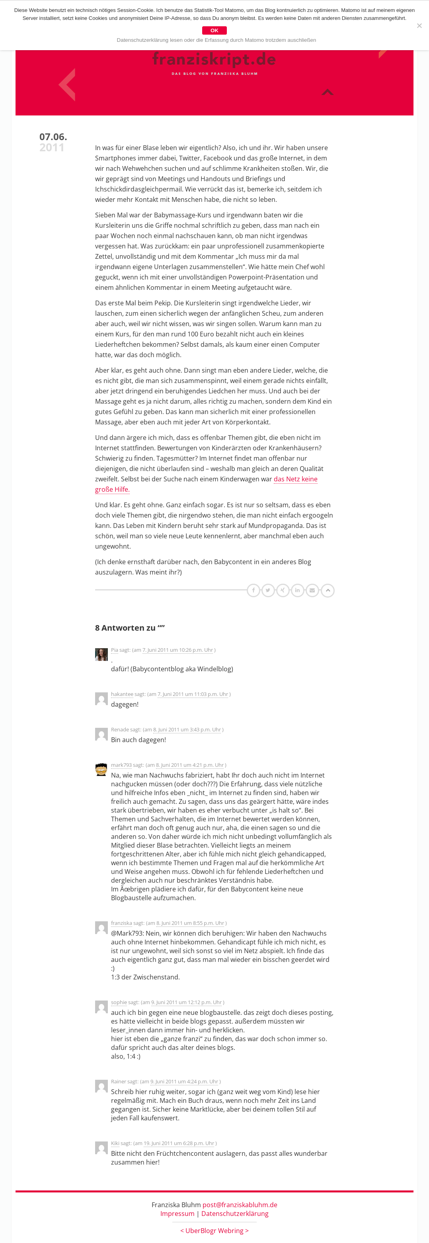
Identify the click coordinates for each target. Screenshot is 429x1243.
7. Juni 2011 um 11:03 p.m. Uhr (193, 694)
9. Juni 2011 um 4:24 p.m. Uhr (184, 1081)
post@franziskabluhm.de (240, 1204)
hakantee (122, 694)
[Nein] (419, 25)
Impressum (177, 1213)
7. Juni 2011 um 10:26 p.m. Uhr (177, 649)
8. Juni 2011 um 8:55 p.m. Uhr (190, 922)
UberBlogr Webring (214, 1230)
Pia (114, 649)
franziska (121, 922)
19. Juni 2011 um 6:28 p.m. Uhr (179, 1143)
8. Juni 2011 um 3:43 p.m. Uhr (187, 729)
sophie (119, 1002)
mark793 (121, 764)
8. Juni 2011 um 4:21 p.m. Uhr (190, 764)
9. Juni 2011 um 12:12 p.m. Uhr (186, 1002)
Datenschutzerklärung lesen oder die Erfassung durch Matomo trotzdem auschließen (216, 40)
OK (214, 30)
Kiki (115, 1143)
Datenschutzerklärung (235, 1213)
